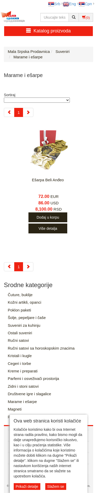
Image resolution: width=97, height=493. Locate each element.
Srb (54, 4)
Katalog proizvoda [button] (48, 30)
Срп (85, 4)
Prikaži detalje (27, 486)
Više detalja (48, 228)
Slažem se (55, 486)
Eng (69, 4)
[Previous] (9, 112)
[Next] (28, 112)
